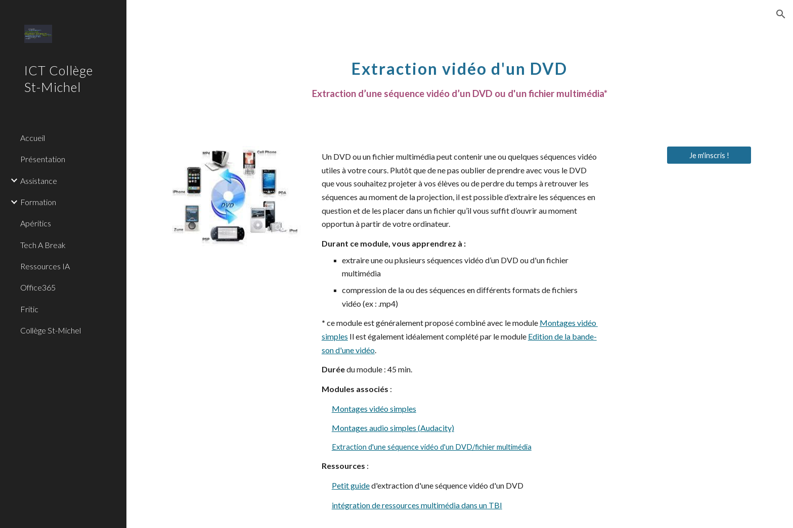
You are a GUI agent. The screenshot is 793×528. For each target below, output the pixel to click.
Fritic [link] (29, 309)
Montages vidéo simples (374, 408)
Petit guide (351, 485)
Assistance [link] (38, 180)
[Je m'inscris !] (709, 155)
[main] (460, 74)
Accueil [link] (32, 137)
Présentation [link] (42, 159)
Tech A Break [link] (43, 245)
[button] (781, 14)
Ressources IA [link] (45, 266)
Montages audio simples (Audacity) (393, 428)
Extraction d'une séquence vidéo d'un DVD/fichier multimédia (432, 447)
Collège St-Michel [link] (50, 330)
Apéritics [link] (35, 223)
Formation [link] (38, 202)
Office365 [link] (38, 287)
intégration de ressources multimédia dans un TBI (417, 505)
